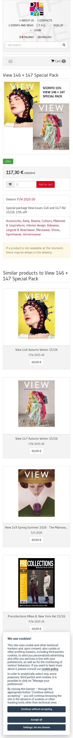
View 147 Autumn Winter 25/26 (36, 438)
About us (26, 20)
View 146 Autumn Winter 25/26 (36, 350)
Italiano (27, 37)
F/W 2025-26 (26, 199)
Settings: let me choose (36, 727)
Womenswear (32, 234)
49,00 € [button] (36, 628)
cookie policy (50, 669)
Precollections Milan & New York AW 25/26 (36, 616)
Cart (58, 61)
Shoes (55, 230)
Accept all (36, 719)
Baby (26, 221)
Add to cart (45, 184)
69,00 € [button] (36, 362)
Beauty (35, 221)
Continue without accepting (36, 709)
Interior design (35, 225)
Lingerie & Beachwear (20, 230)
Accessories (13, 221)
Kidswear (53, 225)
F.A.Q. (41, 25)
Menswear (43, 230)
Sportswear (13, 234)
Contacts (44, 20)
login (35, 30)
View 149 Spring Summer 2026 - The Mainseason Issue (36, 527)
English (44, 37)
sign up (56, 25)
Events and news (20, 25)
